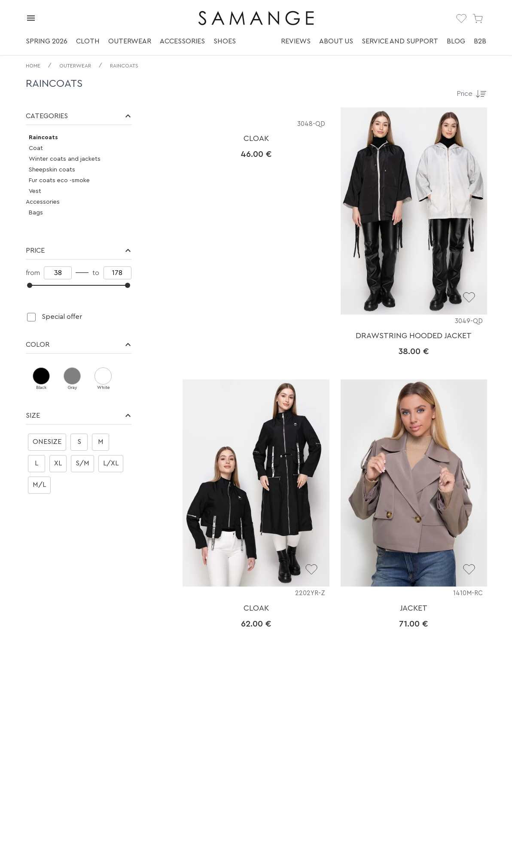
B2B (480, 41)
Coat (36, 148)
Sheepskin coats (52, 170)
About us (336, 41)
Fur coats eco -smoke (59, 180)
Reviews (296, 41)
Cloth (88, 41)
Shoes (224, 41)
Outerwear (129, 41)
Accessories (182, 41)
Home (33, 65)
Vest (35, 191)
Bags (36, 213)
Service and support (400, 41)
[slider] (29, 285)
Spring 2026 (46, 41)
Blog (456, 41)
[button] (78, 116)
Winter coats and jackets (65, 159)
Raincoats (124, 65)
